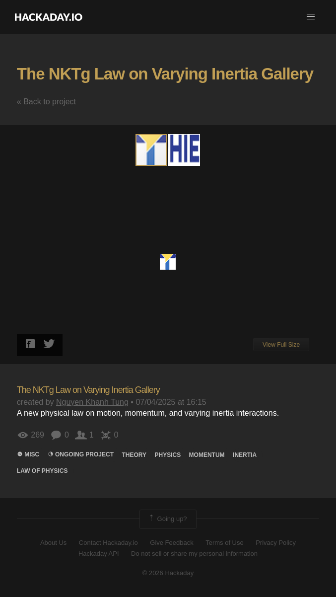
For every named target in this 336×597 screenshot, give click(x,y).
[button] (311, 17)
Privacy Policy (276, 542)
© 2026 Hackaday (168, 573)
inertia (245, 454)
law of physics (42, 470)
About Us (53, 542)
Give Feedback (171, 542)
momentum (207, 454)
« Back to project (46, 101)
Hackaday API (98, 553)
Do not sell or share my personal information (194, 553)
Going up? (167, 519)
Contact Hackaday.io (108, 542)
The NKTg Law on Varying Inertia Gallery (165, 74)
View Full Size (281, 344)
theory (134, 454)
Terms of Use (224, 542)
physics (167, 454)
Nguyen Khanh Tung (92, 402)
